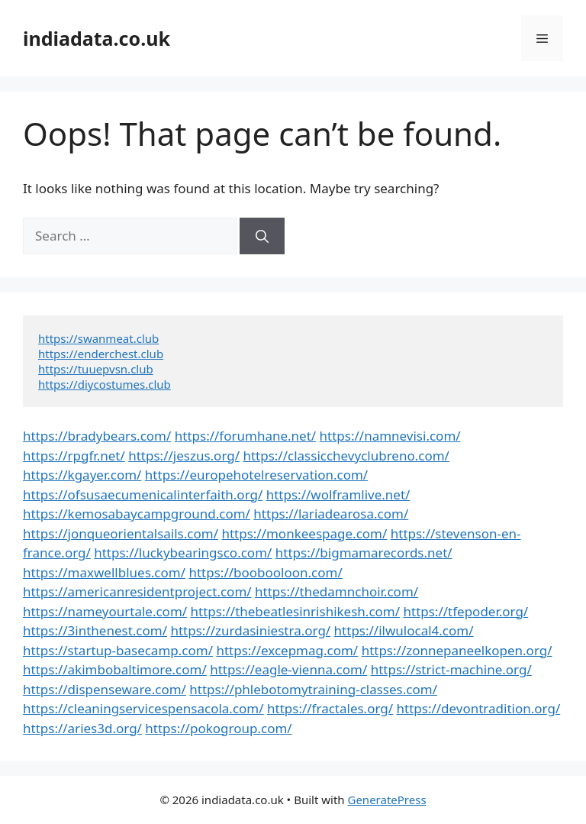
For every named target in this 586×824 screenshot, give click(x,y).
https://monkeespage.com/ (304, 533)
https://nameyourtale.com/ (105, 611)
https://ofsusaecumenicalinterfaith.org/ (142, 494)
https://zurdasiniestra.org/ (250, 630)
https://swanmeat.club (98, 338)
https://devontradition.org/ (479, 708)
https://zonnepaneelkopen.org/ (457, 650)
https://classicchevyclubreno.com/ (346, 455)
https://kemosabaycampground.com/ (136, 513)
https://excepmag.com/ (287, 650)
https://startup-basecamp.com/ (118, 650)
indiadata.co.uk (96, 38)
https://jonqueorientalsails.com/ (120, 533)
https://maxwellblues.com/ (104, 572)
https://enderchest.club (100, 353)
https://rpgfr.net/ (74, 455)
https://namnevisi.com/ (390, 435)
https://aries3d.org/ (82, 728)
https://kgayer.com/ (82, 474)
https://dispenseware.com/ (104, 689)
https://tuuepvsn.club (95, 368)
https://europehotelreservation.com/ (256, 474)
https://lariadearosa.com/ (330, 513)
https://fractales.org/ (330, 708)
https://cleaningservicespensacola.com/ (143, 708)
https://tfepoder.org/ (465, 611)
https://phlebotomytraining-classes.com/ (313, 689)
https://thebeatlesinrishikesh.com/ (296, 611)
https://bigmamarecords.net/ (363, 552)
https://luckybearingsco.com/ (183, 552)
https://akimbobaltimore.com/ (115, 669)
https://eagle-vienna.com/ (288, 669)
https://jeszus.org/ (184, 455)
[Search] (262, 236)
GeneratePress (386, 799)
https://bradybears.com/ (97, 435)
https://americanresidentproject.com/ (137, 591)
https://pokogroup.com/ (218, 728)
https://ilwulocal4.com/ (404, 630)
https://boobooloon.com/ (265, 572)
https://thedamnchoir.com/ (336, 591)
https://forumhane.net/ (245, 435)
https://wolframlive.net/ (338, 494)
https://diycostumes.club (104, 384)
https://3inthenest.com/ (95, 630)
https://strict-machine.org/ (451, 669)
